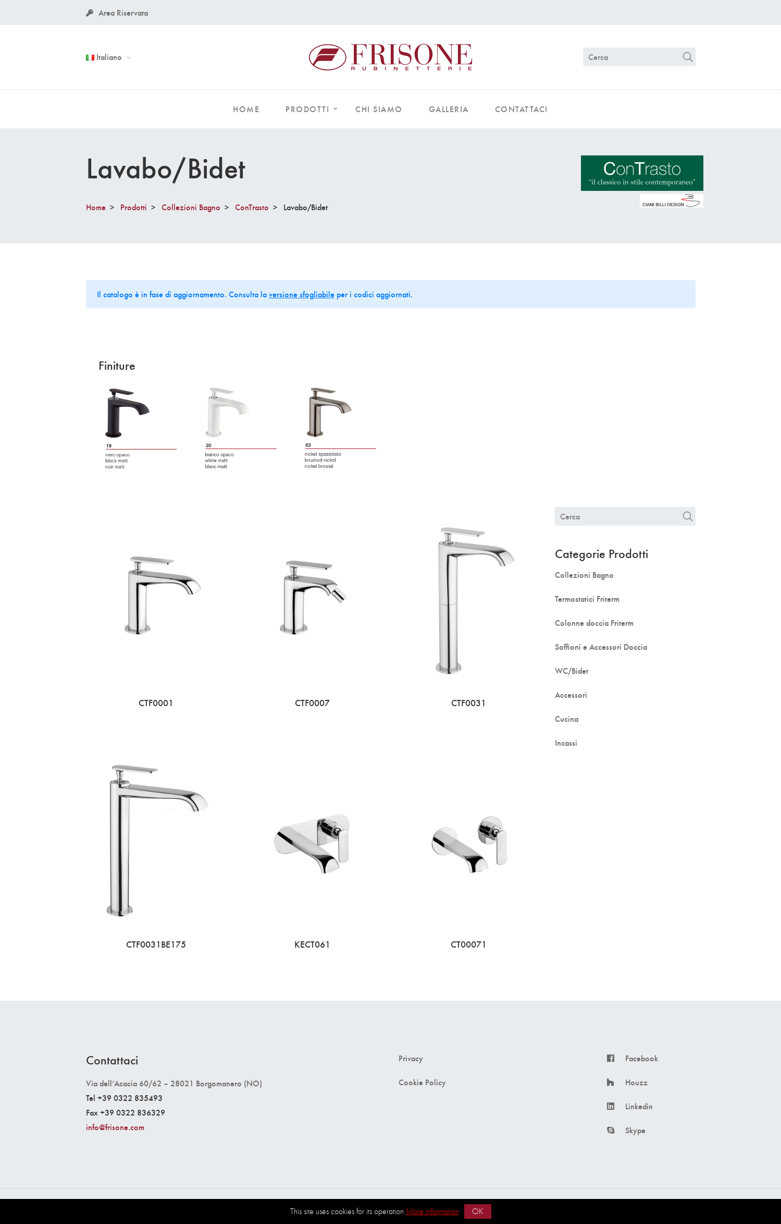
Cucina (566, 718)
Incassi (566, 742)
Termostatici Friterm (587, 598)
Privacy (411, 1058)
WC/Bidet (571, 670)
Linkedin (639, 1106)
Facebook (641, 1058)
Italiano (105, 56)
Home (96, 206)
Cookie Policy (422, 1082)
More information (432, 1211)
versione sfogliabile (301, 293)
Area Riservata (117, 12)
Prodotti (133, 206)
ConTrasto (252, 206)
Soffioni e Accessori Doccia (601, 646)
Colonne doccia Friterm (594, 622)
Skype (635, 1130)
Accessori (571, 694)
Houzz (636, 1082)
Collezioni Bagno (191, 206)
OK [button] (478, 1211)
